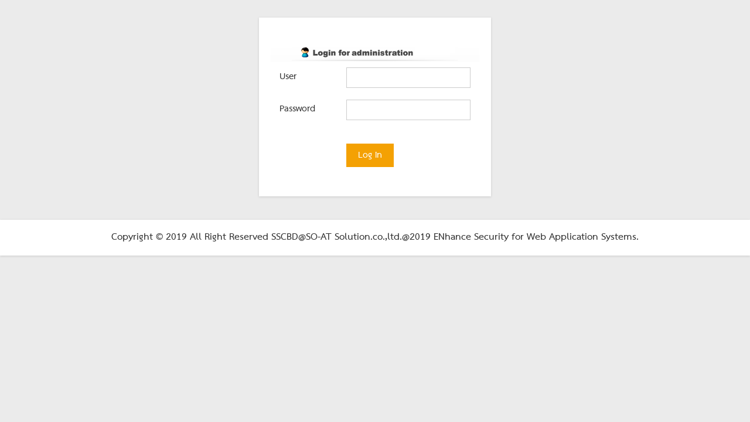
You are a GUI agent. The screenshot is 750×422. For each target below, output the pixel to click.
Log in (370, 155)
